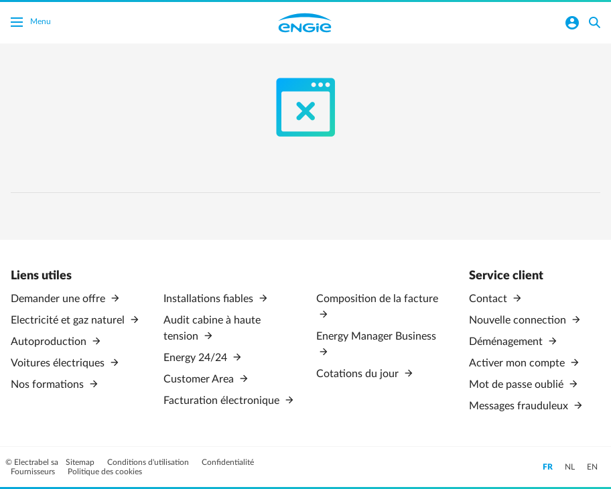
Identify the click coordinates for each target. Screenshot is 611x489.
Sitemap (81, 462)
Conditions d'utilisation (149, 462)
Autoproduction (50, 341)
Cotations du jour (358, 373)
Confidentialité (228, 462)
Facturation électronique (222, 400)
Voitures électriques (59, 363)
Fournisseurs (34, 472)
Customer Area (199, 379)
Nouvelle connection (519, 320)
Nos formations (48, 384)
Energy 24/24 (196, 357)
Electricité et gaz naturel (69, 320)
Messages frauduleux (520, 406)
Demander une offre (59, 298)
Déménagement (507, 341)
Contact (489, 298)
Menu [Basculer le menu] (31, 23)
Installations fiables (209, 298)
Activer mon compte (518, 363)
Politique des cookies (105, 472)
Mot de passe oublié (517, 384)
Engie (305, 23)
